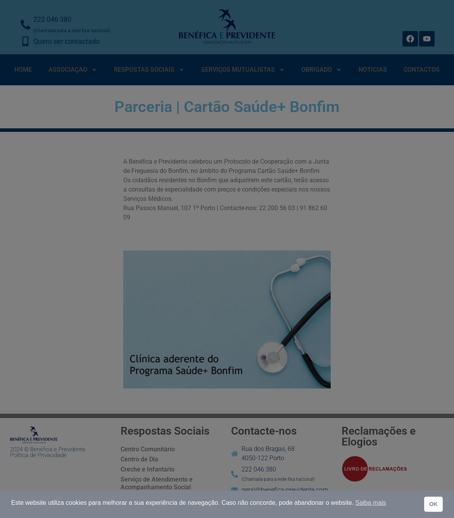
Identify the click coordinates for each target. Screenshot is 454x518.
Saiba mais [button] (370, 502)
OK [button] (433, 504)
